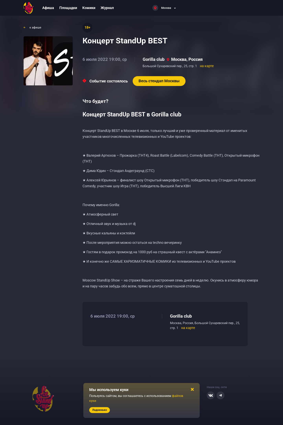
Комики (88, 8)
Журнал (107, 8)
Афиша (48, 8)
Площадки (68, 8)
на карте (207, 66)
